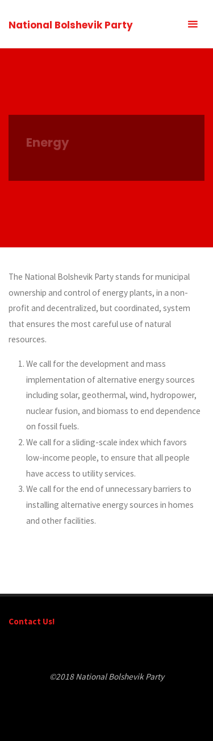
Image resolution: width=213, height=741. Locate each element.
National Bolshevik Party (71, 25)
